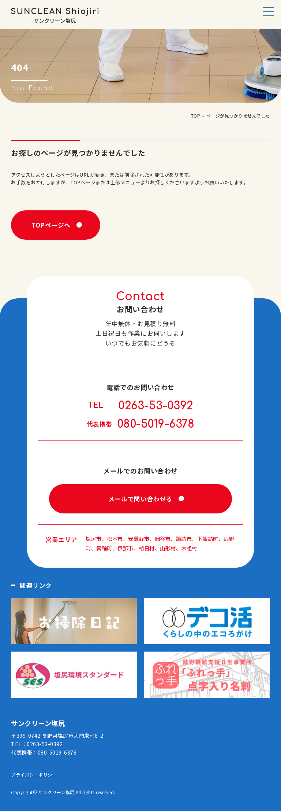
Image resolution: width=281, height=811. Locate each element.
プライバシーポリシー (34, 774)
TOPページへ (51, 225)
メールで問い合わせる (140, 498)
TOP (196, 116)
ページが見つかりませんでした (238, 116)
